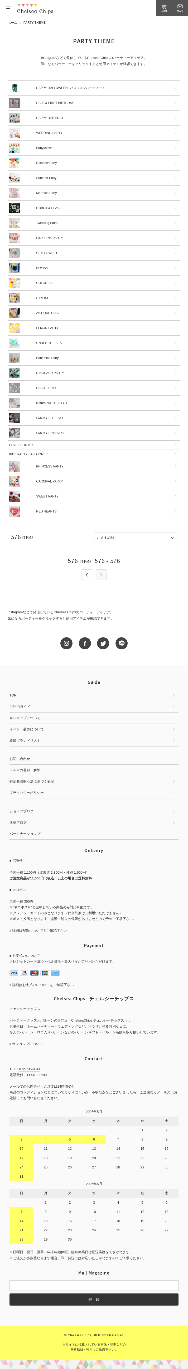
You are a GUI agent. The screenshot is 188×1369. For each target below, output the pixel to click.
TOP (13, 695)
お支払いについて (36, 985)
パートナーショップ (24, 834)
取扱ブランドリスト (24, 741)
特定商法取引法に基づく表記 (31, 781)
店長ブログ (18, 822)
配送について (32, 931)
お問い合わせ (19, 759)
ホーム (12, 22)
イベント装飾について (26, 729)
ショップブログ (21, 811)
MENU (9, 8)
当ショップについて (24, 718)
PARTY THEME (34, 22)
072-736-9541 (29, 1069)
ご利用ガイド (19, 707)
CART (164, 8)
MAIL (180, 8)
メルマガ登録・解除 (24, 770)
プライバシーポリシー (26, 793)
